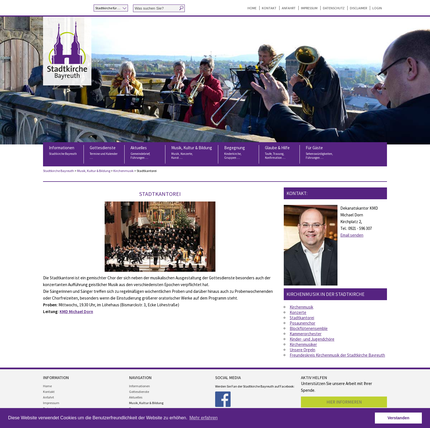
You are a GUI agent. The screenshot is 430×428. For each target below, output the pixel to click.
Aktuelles (144, 154)
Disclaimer (358, 8)
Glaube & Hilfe (279, 154)
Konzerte (298, 312)
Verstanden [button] (398, 418)
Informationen (63, 154)
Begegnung (238, 154)
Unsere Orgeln (302, 349)
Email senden (351, 235)
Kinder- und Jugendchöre (312, 339)
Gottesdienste (104, 154)
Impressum (309, 8)
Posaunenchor (302, 323)
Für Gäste (320, 154)
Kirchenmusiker (303, 344)
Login (377, 8)
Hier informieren (344, 402)
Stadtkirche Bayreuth (58, 171)
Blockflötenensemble (309, 328)
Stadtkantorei (302, 317)
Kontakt (269, 8)
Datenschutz (334, 8)
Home (251, 8)
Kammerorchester (305, 333)
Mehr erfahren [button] (204, 417)
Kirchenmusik (123, 171)
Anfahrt (289, 8)
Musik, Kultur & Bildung (191, 154)
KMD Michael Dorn (76, 311)
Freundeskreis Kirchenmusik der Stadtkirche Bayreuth (337, 355)
